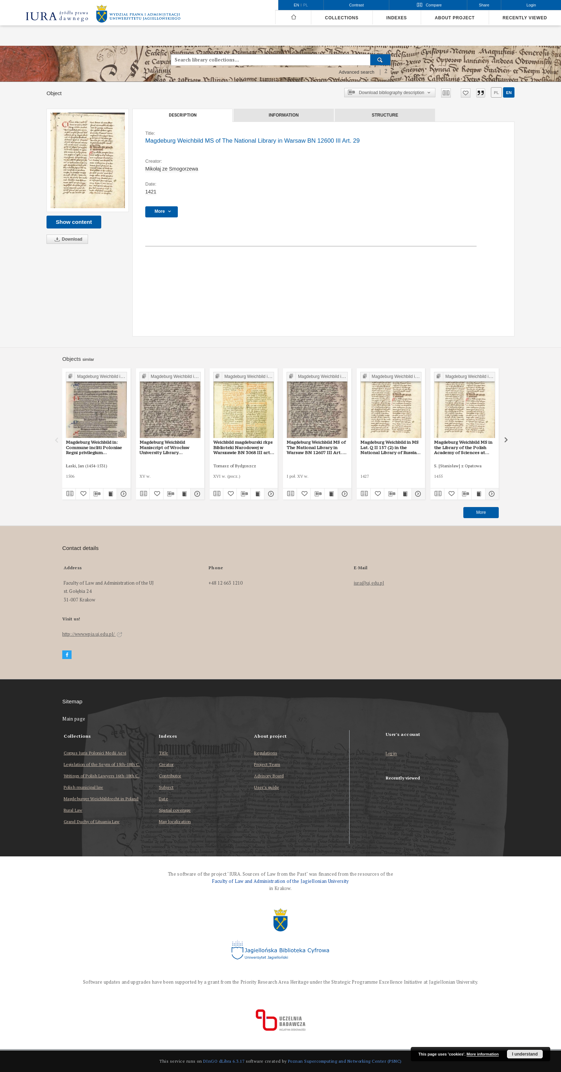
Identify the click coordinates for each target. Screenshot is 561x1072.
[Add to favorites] (465, 93)
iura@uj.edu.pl (369, 583)
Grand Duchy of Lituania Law (91, 821)
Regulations (265, 753)
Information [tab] (284, 115)
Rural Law (73, 810)
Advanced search (357, 72)
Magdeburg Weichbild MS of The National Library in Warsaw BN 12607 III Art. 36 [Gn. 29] (317, 447)
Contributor (170, 775)
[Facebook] (67, 655)
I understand (525, 1054)
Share (484, 5)
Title (163, 753)
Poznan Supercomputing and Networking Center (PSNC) (345, 1061)
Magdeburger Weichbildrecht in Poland (101, 798)
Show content (74, 222)
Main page (74, 719)
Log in (391, 753)
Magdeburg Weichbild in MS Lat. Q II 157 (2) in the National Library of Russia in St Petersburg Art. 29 (389, 447)
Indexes (396, 17)
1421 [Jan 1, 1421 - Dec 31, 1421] (150, 192)
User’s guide (266, 787)
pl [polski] (305, 5)
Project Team (267, 764)
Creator (166, 764)
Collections (341, 17)
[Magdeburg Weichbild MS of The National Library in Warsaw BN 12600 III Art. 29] (87, 160)
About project (455, 17)
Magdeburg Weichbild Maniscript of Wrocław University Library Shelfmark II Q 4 (164, 447)
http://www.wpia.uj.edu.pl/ (92, 634)
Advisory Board (269, 775)
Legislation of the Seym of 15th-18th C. (102, 764)
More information (483, 1054)
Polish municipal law (83, 787)
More (481, 512)
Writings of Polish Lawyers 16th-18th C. (102, 775)
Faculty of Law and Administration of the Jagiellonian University (280, 881)
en (509, 92)
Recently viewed (525, 17)
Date (163, 798)
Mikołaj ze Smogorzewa (171, 169)
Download (67, 239)
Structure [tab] (385, 115)
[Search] (380, 59)
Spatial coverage (175, 810)
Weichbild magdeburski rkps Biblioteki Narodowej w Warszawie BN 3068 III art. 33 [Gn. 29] (243, 447)
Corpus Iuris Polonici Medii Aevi (95, 753)
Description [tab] (182, 115)
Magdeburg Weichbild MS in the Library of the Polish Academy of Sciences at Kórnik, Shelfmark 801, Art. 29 (463, 447)
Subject (166, 787)
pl (496, 92)
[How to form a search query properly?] (386, 72)
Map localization (175, 821)
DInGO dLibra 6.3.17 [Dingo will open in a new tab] (224, 1061)
